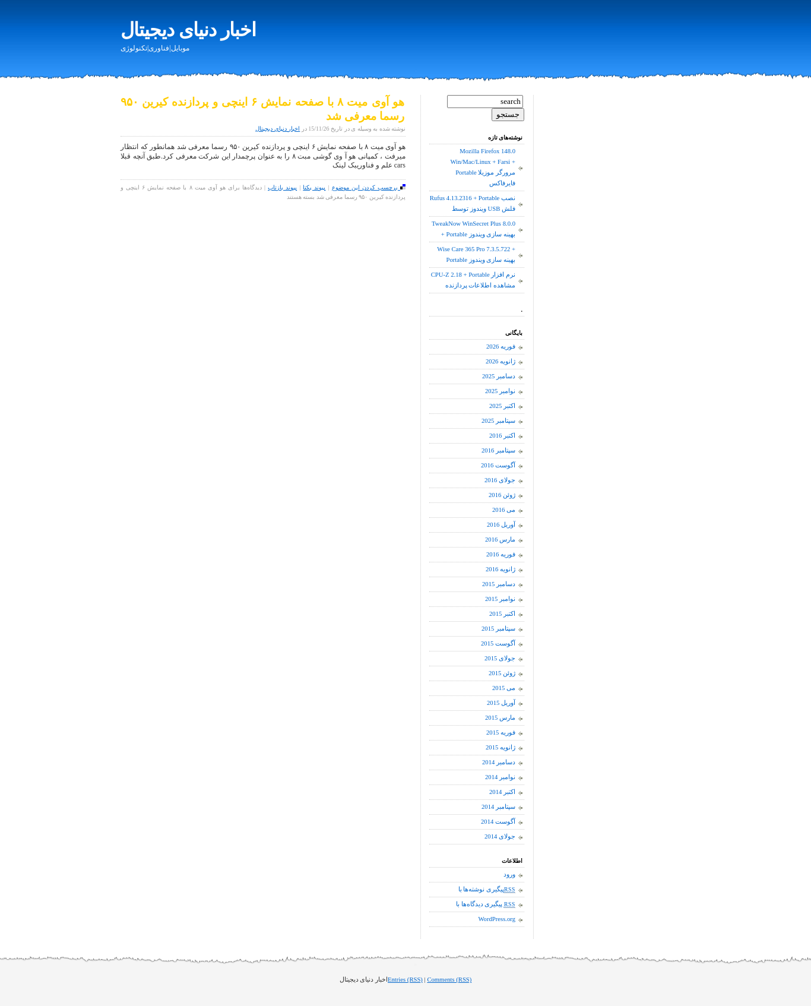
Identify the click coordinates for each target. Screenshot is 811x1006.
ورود (509, 874)
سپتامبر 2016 (498, 450)
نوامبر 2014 (500, 777)
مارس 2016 (500, 539)
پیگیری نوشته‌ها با (486, 889)
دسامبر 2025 (498, 376)
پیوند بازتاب (282, 187)
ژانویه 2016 (500, 569)
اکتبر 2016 (502, 435)
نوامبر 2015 (500, 599)
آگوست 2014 (498, 821)
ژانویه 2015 (500, 747)
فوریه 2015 (500, 732)
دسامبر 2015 (498, 584)
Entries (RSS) (405, 979)
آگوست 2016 (498, 465)
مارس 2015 (500, 717)
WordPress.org (496, 919)
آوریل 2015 (501, 703)
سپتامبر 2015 (498, 628)
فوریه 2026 (500, 346)
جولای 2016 (499, 480)
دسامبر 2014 (498, 762)
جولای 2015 (499, 658)
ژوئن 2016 (502, 495)
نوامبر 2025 (500, 391)
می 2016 (503, 510)
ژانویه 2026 (500, 361)
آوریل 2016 (501, 524)
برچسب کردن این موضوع (369, 187)
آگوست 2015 (498, 643)
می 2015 (503, 688)
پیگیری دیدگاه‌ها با (485, 904)
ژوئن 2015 (502, 673)
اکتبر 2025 (502, 406)
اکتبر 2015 (502, 613)
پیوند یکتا (314, 187)
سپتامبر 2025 (498, 420)
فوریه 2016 (500, 554)
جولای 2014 (499, 836)
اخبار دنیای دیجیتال (188, 29)
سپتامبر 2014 (498, 806)
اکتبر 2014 (502, 792)
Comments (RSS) (449, 979)
